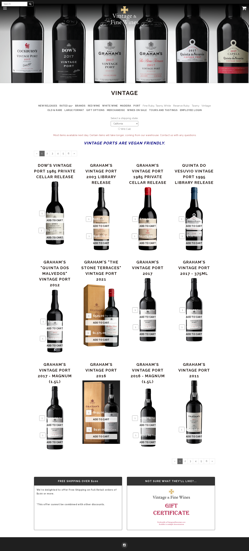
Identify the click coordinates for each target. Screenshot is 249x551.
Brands (80, 105)
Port (137, 105)
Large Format (74, 110)
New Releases (47, 105)
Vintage (206, 105)
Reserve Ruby (181, 105)
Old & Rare (54, 110)
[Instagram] (124, 545)
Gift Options (95, 110)
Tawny (195, 105)
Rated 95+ (66, 105)
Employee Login (191, 110)
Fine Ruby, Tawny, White (157, 105)
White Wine (110, 105)
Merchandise (116, 110)
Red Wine (94, 105)
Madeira (125, 105)
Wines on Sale (137, 110)
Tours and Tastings (163, 110)
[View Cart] (243, 8)
